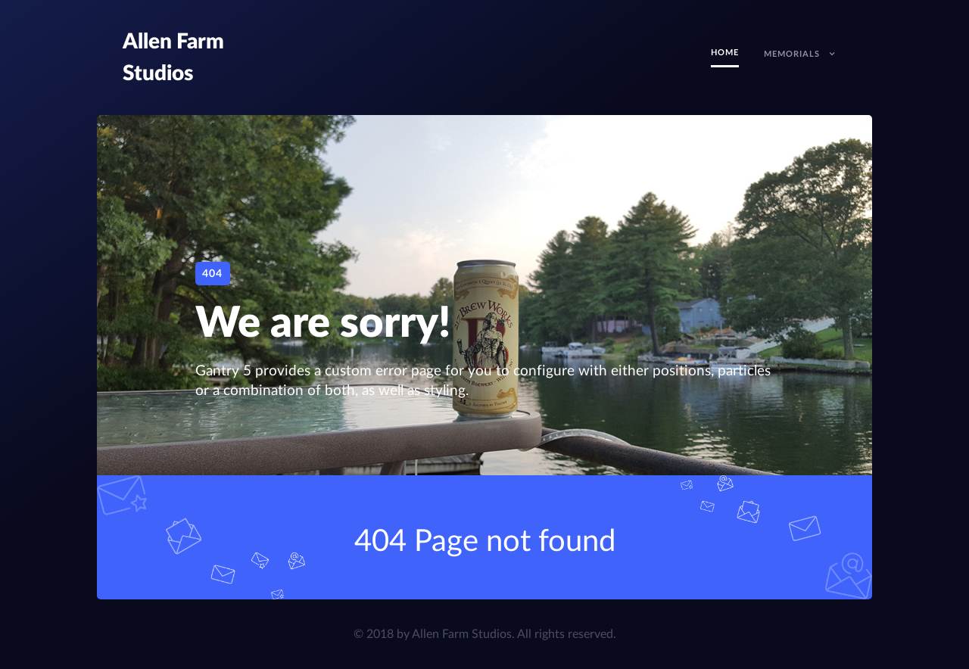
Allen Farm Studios (462, 634)
